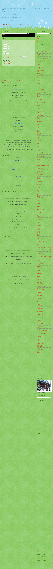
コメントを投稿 (7, 63)
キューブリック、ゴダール (41, 253)
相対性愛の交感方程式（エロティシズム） (44, 87)
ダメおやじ (38, 98)
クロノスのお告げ (40, 320)
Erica (37, 130)
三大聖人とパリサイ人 (40, 279)
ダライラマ (38, 213)
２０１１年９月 (39, 310)
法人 (37, 215)
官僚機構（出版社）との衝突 (41, 150)
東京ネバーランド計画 (40, 241)
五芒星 (38, 228)
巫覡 (37, 149)
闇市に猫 (38, 187)
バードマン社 (28, 24)
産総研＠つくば (39, 345)
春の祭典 (38, 261)
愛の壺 (38, 112)
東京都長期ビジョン (40, 314)
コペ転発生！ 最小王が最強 (41, 51)
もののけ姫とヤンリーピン (41, 216)
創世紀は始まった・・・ (41, 324)
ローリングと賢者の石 (40, 89)
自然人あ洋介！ (39, 238)
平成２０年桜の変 (40, 115)
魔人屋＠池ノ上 (39, 351)
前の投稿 (32, 80)
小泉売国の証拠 (39, 79)
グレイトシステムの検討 (41, 263)
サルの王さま (39, 234)
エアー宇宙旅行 (39, 219)
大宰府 (38, 146)
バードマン (7, 57)
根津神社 (38, 177)
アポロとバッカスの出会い (41, 156)
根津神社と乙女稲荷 (40, 288)
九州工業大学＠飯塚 (40, 343)
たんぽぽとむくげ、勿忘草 (41, 286)
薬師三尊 (38, 96)
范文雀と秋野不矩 (40, 174)
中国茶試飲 (38, 206)
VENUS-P (38, 210)
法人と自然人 (39, 106)
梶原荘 (38, 175)
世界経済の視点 (39, 336)
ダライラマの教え (40, 212)
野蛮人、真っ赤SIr (40, 152)
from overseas (39, 184)
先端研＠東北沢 (39, 348)
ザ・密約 (38, 342)
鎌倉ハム (38, 49)
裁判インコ (38, 52)
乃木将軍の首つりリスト (41, 68)
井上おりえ (38, 95)
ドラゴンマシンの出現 (40, 70)
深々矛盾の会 (39, 229)
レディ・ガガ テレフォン (41, 114)
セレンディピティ (40, 305)
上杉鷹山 (38, 80)
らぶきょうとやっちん (40, 139)
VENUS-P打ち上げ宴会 (40, 67)
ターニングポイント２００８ (41, 207)
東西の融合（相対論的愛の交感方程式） (43, 165)
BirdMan (39, 38)
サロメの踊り (39, 339)
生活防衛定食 (39, 196)
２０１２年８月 (39, 304)
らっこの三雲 (39, 128)
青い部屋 (38, 178)
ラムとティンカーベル (40, 111)
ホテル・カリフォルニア (41, 102)
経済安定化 (38, 327)
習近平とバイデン (40, 46)
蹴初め (38, 193)
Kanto (21, 24)
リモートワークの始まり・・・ (42, 74)
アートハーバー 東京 (18, 5)
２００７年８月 (39, 267)
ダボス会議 (38, 329)
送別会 (38, 71)
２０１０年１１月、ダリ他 (41, 199)
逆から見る (38, 64)
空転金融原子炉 (39, 273)
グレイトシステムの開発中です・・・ (43, 330)
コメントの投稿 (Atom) (7, 82)
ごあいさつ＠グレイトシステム (42, 283)
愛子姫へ (38, 237)
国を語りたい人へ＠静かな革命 (42, 280)
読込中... (38, 551)
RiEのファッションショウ (41, 209)
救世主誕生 (38, 203)
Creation (38, 302)
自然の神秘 (38, 155)
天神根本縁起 (39, 61)
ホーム (18, 80)
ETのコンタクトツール (40, 299)
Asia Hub (11, 24)
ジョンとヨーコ (39, 109)
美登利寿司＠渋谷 (40, 349)
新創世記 (38, 352)
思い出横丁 (38, 180)
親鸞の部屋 (38, 232)
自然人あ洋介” (39, 225)
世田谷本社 (38, 194)
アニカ (38, 222)
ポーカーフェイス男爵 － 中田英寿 (43, 169)
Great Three (38, 301)
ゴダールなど (39, 218)
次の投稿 (4, 80)
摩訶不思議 (38, 93)
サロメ (38, 158)
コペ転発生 (38, 147)
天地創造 (38, 191)
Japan (17, 24)
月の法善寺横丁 (39, 121)
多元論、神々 (39, 127)
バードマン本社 (39, 269)
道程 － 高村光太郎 (40, 289)
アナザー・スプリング (40, 153)
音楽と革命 (38, 231)
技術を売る (38, 235)
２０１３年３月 (39, 240)
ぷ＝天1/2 (38, 136)
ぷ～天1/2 (38, 137)
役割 (37, 76)
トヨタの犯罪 (39, 140)
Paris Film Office (39, 252)
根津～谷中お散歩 (40, 172)
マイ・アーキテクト (40, 197)
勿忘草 (38, 57)
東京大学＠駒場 (39, 346)
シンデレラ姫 (39, 298)
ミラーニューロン (40, 317)
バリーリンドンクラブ (40, 86)
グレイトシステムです (40, 323)
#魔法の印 (4, 44)
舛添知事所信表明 (40, 311)
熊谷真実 (38, 118)
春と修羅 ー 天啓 (40, 54)
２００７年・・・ (40, 285)
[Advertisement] (18, 72)
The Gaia (5, 24)
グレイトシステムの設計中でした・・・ (43, 58)
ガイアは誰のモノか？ (40, 326)
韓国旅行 (38, 73)
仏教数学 (38, 244)
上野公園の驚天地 (40, 171)
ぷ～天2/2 (38, 134)
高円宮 (38, 190)
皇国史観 (38, 131)
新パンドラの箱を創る (40, 282)
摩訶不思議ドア (39, 266)
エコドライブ (39, 108)
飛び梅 (38, 143)
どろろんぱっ (39, 55)
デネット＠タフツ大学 (40, 307)
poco (38, 41)
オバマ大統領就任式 (40, 99)
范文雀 (38, 117)
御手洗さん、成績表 (40, 77)
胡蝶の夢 (38, 105)
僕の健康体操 (39, 264)
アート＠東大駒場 (40, 308)
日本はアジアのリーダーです (41, 333)
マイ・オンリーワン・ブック (41, 92)
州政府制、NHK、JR (40, 321)
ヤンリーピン (39, 90)
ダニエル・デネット (40, 168)
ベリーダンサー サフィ (41, 181)
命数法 (38, 124)
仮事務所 (38, 270)
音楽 (37, 48)
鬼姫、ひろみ (39, 133)
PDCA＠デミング (39, 295)
